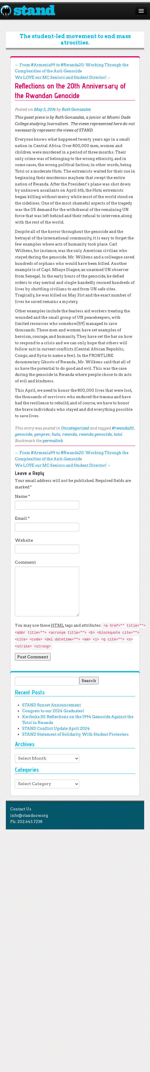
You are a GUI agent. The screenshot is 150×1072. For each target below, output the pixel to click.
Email (22, 518)
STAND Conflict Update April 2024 (56, 728)
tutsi (118, 434)
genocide (23, 434)
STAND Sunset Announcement (51, 705)
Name (22, 496)
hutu (56, 434)
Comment (25, 562)
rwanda (69, 434)
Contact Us (20, 809)
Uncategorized (75, 428)
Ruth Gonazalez (76, 109)
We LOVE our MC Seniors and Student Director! (63, 77)
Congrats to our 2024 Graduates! (53, 711)
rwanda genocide (95, 434)
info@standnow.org (29, 815)
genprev (42, 434)
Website (24, 540)
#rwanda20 (123, 428)
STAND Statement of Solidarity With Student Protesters (75, 734)
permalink (53, 441)
